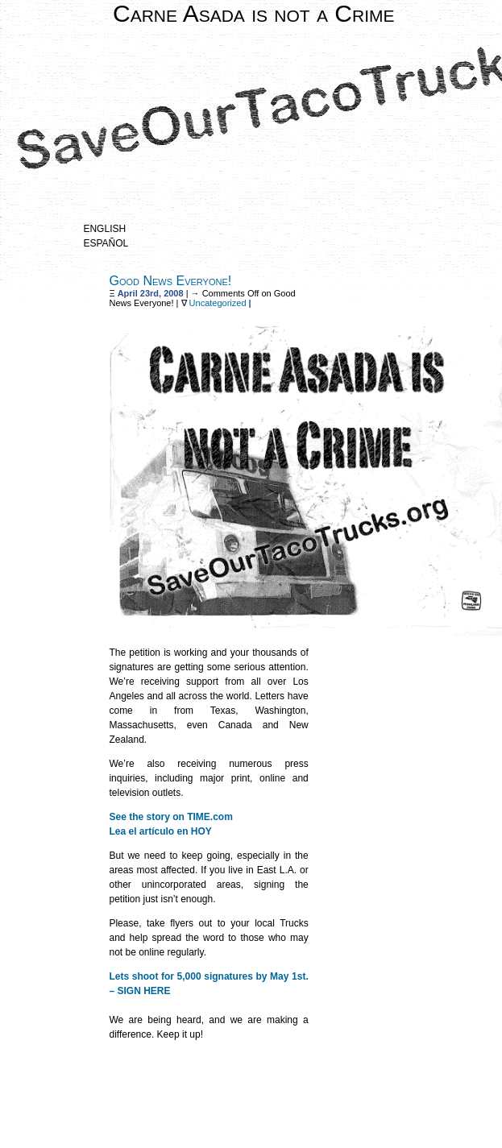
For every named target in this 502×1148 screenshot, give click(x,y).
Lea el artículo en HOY (160, 831)
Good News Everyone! (170, 281)
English (104, 228)
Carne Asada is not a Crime (254, 13)
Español (105, 243)
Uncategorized (218, 303)
